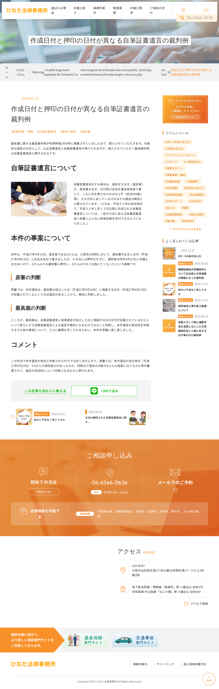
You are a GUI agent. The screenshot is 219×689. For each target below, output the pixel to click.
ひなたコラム (20, 72)
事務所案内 (99, 10)
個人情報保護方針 (196, 665)
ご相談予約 (206, 13)
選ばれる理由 (58, 10)
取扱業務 (117, 10)
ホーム (6, 72)
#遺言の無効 (68, 131)
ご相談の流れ (157, 10)
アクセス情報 (199, 605)
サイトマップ (168, 665)
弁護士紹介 (79, 10)
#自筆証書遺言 (46, 131)
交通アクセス (183, 12)
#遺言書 (85, 131)
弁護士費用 (136, 10)
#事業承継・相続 (22, 131)
